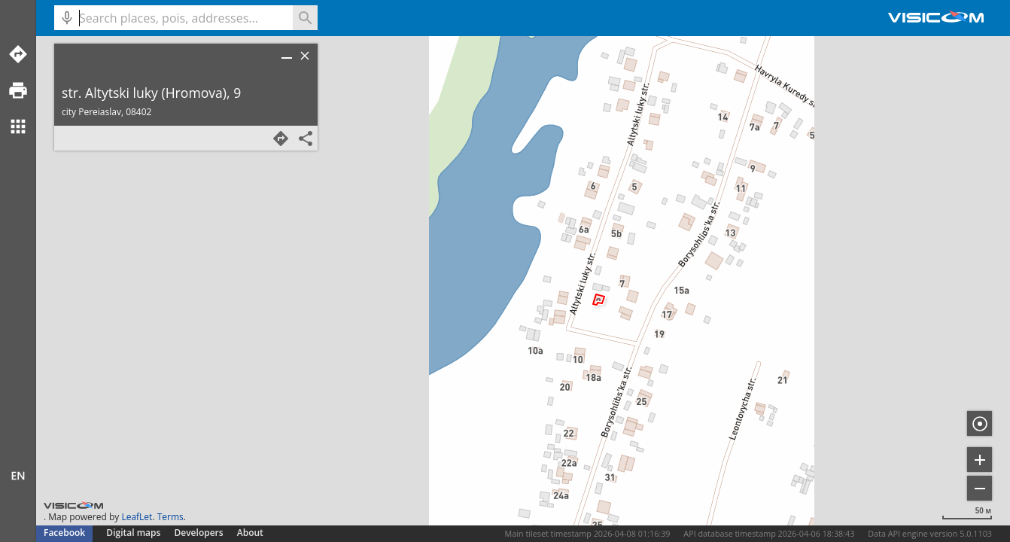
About (250, 532)
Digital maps (134, 532)
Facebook (64, 532)
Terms (170, 516)
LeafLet (136, 516)
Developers (199, 532)
